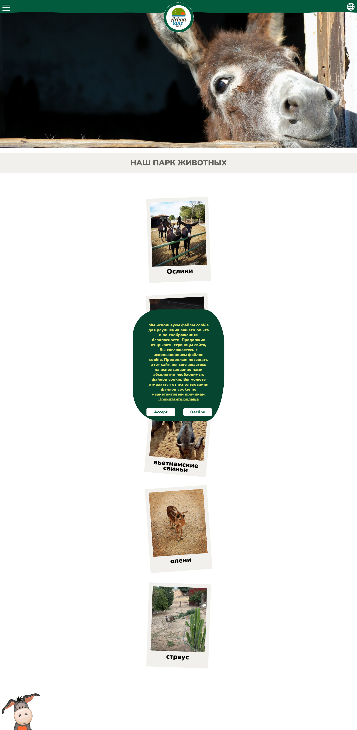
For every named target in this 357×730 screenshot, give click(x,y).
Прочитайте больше (178, 399)
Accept (160, 412)
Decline (197, 412)
